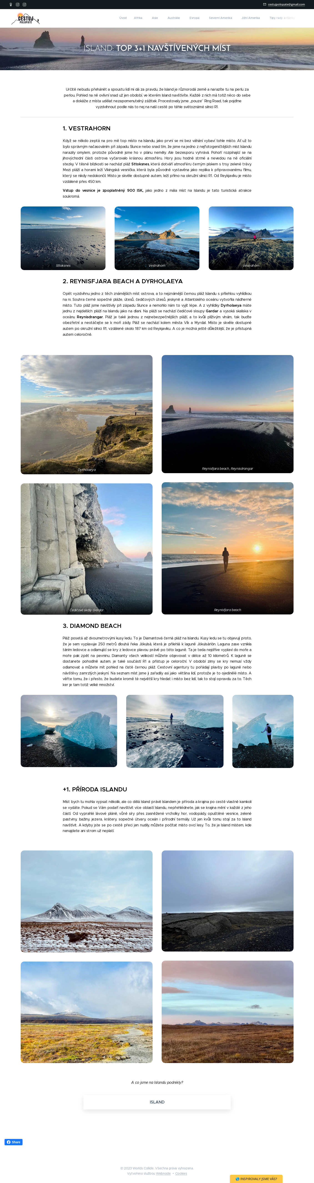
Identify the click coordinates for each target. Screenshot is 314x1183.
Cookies (181, 1173)
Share (13, 1142)
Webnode (163, 1173)
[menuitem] (231, 18)
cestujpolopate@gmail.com (286, 4)
